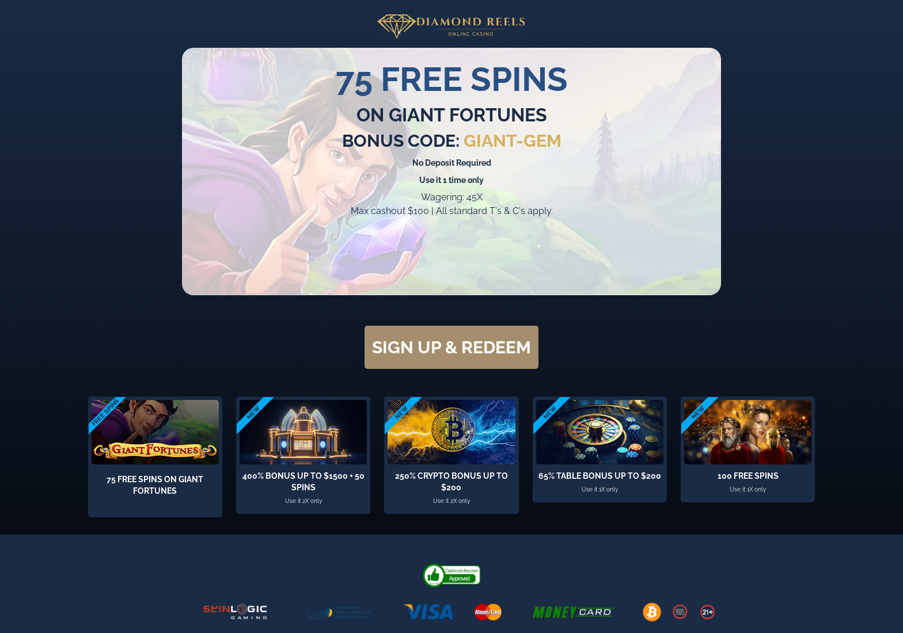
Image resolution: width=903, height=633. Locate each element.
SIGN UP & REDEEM (451, 347)
